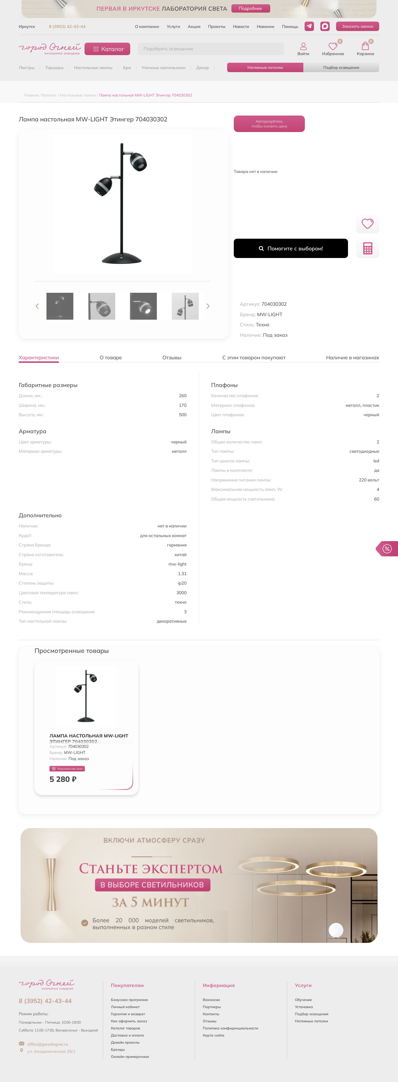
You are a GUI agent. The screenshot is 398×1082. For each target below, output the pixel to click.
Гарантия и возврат (128, 1014)
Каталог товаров (125, 1028)
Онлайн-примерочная (130, 1056)
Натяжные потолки (265, 67)
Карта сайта (213, 1035)
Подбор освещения (341, 67)
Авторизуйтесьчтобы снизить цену (269, 123)
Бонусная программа (129, 999)
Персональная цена (67, 769)
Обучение (303, 999)
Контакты (211, 1014)
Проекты (216, 26)
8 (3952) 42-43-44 (67, 26)
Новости (241, 26)
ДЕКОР (202, 67)
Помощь (290, 26)
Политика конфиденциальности (230, 1028)
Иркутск (27, 26)
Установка (304, 1007)
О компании (147, 26)
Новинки (265, 26)
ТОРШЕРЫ (54, 67)
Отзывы (210, 1021)
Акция (194, 26)
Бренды (118, 1049)
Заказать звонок (357, 26)
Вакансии (211, 999)
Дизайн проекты (125, 1042)
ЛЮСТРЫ (27, 67)
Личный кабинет (125, 1007)
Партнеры (212, 1007)
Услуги (173, 26)
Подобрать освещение (168, 49)
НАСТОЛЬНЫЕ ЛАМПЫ (93, 67)
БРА (127, 67)
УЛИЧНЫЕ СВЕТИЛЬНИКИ (164, 67)
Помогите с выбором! (291, 248)
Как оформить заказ (129, 1021)
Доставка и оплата (127, 1035)
